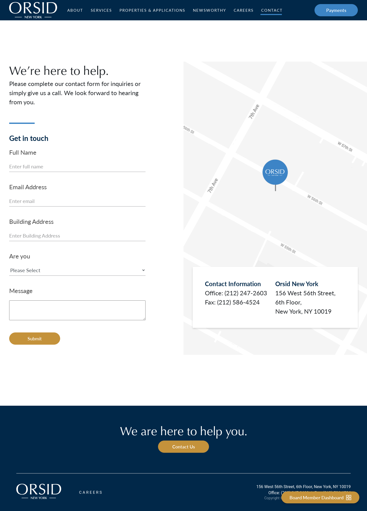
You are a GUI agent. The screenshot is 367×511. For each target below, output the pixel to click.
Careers (244, 10)
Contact (272, 10)
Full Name (22, 152)
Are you (19, 256)
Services (101, 10)
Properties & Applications (152, 10)
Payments (336, 10)
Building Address (31, 221)
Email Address (28, 186)
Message (21, 290)
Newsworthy (209, 10)
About (75, 10)
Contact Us (183, 446)
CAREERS (91, 492)
